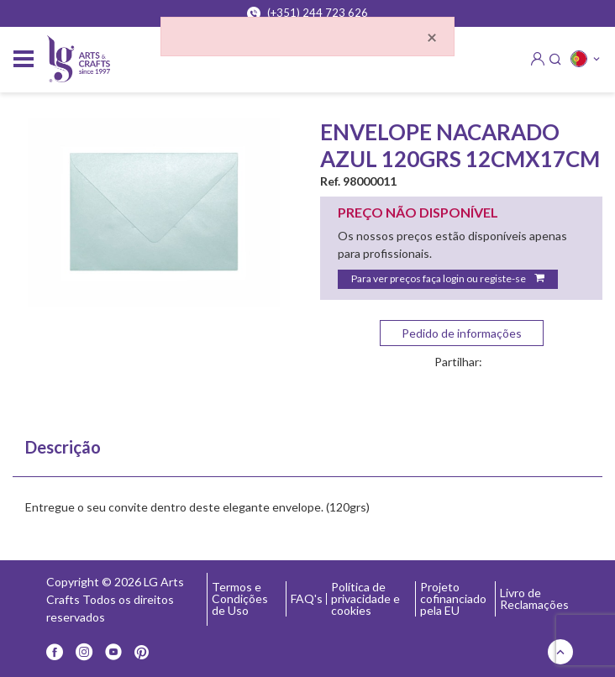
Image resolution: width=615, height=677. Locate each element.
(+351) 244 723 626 (307, 13)
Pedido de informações (462, 333)
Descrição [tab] (63, 447)
